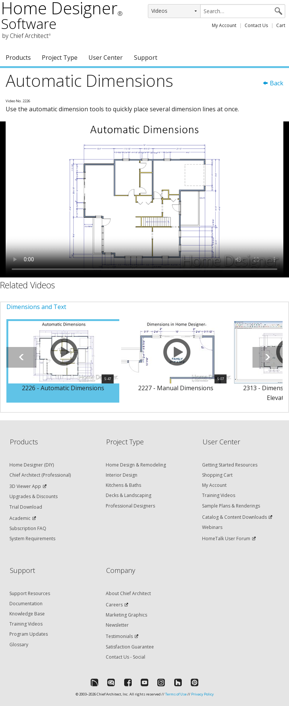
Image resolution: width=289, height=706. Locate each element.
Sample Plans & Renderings (231, 506)
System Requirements (32, 538)
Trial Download (25, 507)
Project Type (60, 57)
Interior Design (121, 475)
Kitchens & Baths (123, 485)
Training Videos (218, 495)
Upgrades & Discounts (33, 496)
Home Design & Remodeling (136, 465)
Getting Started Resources (229, 465)
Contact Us (256, 25)
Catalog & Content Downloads (234, 517)
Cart (280, 25)
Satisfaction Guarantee (130, 647)
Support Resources (29, 593)
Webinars (212, 527)
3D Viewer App (25, 486)
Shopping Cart (217, 475)
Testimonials (119, 636)
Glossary (18, 644)
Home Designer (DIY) (31, 465)
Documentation (26, 603)
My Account (224, 25)
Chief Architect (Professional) (40, 475)
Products (18, 57)
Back (272, 83)
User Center (105, 57)
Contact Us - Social (125, 657)
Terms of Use (176, 694)
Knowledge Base (27, 614)
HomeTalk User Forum (226, 538)
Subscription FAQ (27, 528)
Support (145, 57)
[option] (62, 361)
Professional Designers (130, 506)
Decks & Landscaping (128, 495)
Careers (114, 604)
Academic (19, 518)
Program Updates (28, 634)
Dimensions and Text (36, 307)
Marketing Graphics (126, 615)
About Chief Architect (128, 593)
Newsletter (117, 625)
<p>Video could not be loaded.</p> (144, 199)
